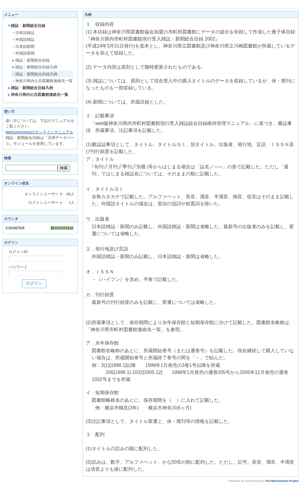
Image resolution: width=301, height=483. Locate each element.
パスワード (18, 267)
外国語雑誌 (23, 39)
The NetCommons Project (282, 480)
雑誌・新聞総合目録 (26, 25)
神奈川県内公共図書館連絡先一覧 (42, 81)
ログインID (18, 252)
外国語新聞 (23, 53)
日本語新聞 (23, 46)
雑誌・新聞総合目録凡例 (34, 67)
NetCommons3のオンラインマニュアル (39, 132)
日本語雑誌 (23, 32)
